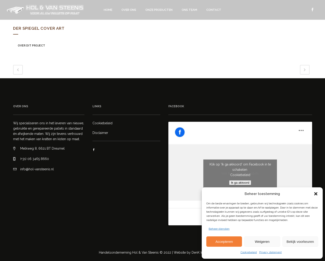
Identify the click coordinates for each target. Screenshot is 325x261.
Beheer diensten (219, 228)
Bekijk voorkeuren (300, 242)
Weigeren (262, 242)
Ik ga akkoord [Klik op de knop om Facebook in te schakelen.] (240, 182)
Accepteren (224, 242)
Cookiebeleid (249, 252)
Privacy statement (270, 252)
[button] (315, 193)
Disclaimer (100, 133)
